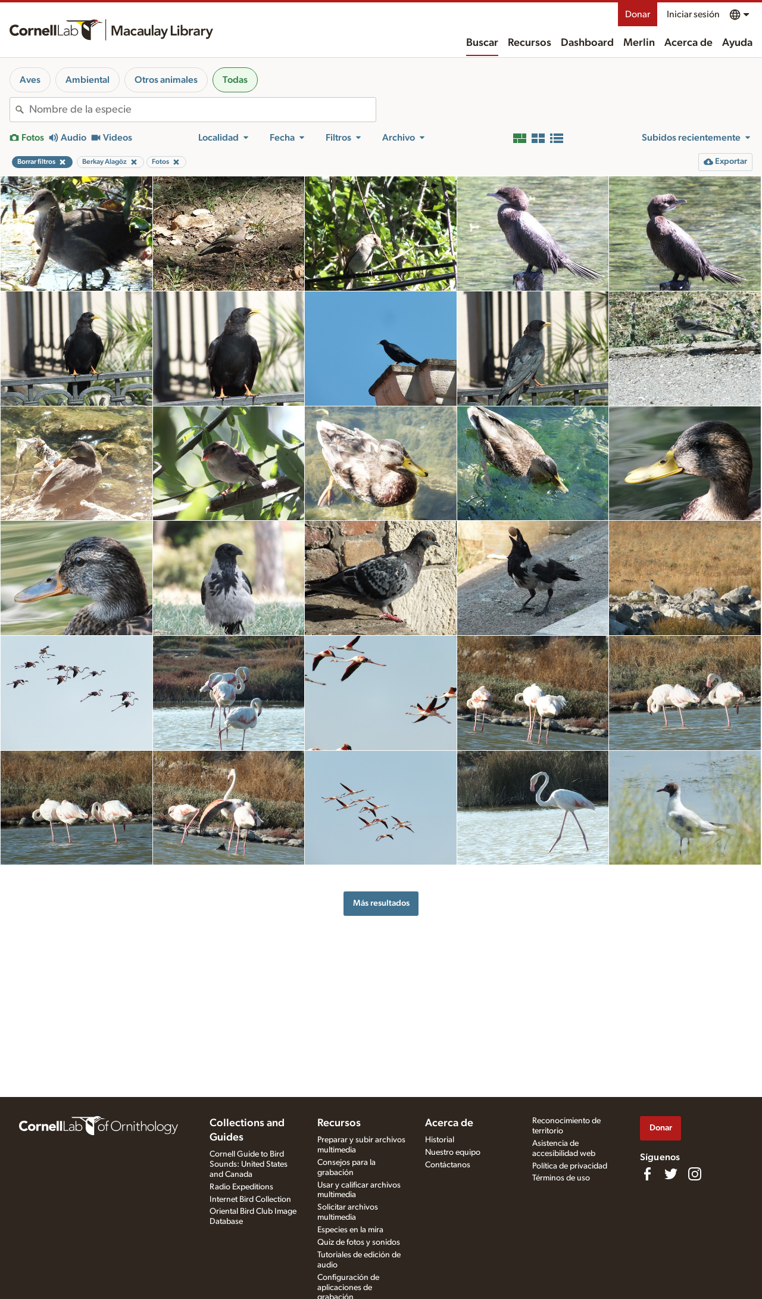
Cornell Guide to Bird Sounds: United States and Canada (249, 1164)
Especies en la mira (350, 1230)
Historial (439, 1140)
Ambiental (87, 80)
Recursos (529, 43)
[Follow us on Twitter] (671, 1174)
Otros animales (166, 80)
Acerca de (688, 43)
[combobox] (202, 110)
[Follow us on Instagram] (695, 1174)
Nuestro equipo (452, 1152)
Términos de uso (561, 1178)
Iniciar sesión (693, 14)
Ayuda (737, 43)
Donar (637, 14)
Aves (30, 80)
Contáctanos (447, 1165)
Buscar (482, 43)
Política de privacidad (569, 1166)
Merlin (639, 43)
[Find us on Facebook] (647, 1174)
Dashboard (587, 43)
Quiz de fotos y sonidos (358, 1242)
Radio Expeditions (241, 1187)
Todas (235, 80)
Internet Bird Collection (250, 1199)
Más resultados (381, 903)
